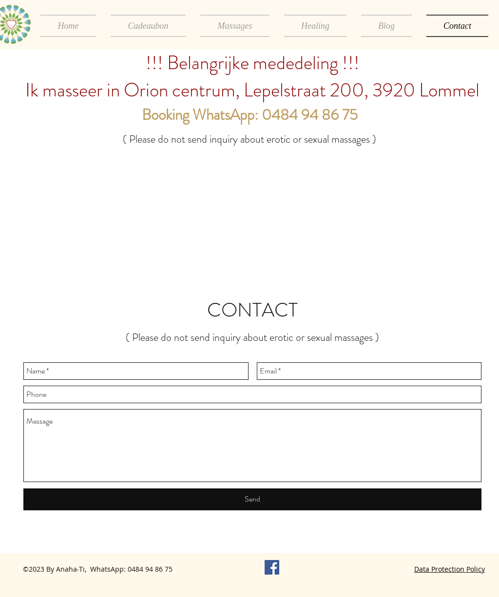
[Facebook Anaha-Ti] (272, 567)
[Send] (252, 499)
